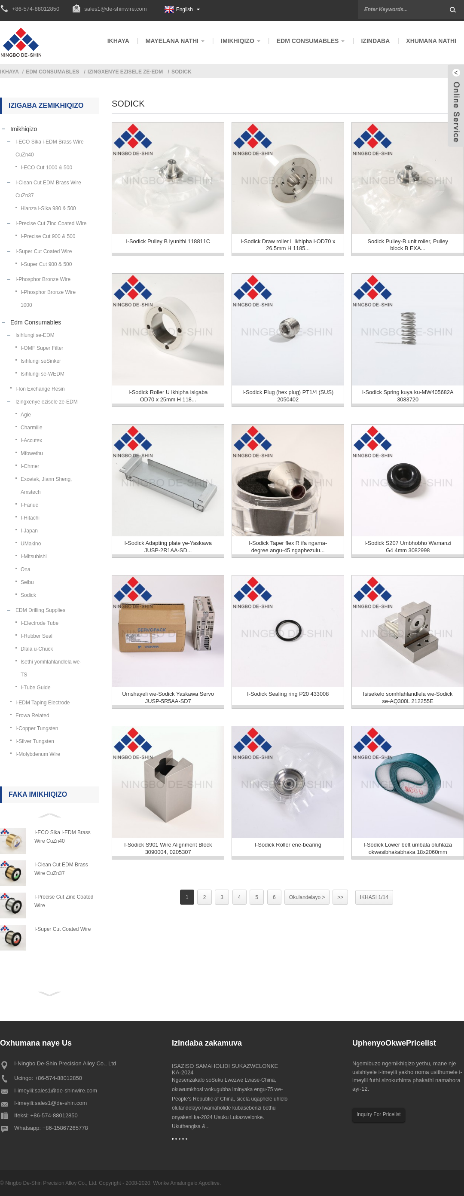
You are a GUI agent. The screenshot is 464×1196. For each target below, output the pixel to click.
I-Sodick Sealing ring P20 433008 (288, 701)
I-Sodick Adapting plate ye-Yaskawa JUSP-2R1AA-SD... (168, 552)
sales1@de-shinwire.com (115, 9)
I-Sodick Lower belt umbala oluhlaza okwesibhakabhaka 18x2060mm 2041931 (408, 860)
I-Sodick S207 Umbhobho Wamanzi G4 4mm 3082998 (407, 552)
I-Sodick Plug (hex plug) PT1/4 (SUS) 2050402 (287, 399)
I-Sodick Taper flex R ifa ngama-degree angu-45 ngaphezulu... (288, 552)
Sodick (181, 72)
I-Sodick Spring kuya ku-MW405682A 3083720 (407, 399)
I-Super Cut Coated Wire (62, 929)
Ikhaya (9, 72)
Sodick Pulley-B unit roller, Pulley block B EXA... (408, 246)
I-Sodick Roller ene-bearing (288, 854)
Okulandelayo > (308, 907)
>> (342, 907)
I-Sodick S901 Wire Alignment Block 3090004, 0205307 (167, 858)
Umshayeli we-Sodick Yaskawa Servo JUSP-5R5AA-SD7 (168, 705)
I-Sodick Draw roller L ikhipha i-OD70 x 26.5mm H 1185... (287, 246)
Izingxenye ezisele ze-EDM (125, 72)
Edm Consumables (52, 72)
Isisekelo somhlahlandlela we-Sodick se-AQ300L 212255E (407, 705)
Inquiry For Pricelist (379, 1114)
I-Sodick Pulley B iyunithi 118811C (168, 242)
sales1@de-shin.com (61, 1103)
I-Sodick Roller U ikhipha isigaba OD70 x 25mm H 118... (168, 399)
